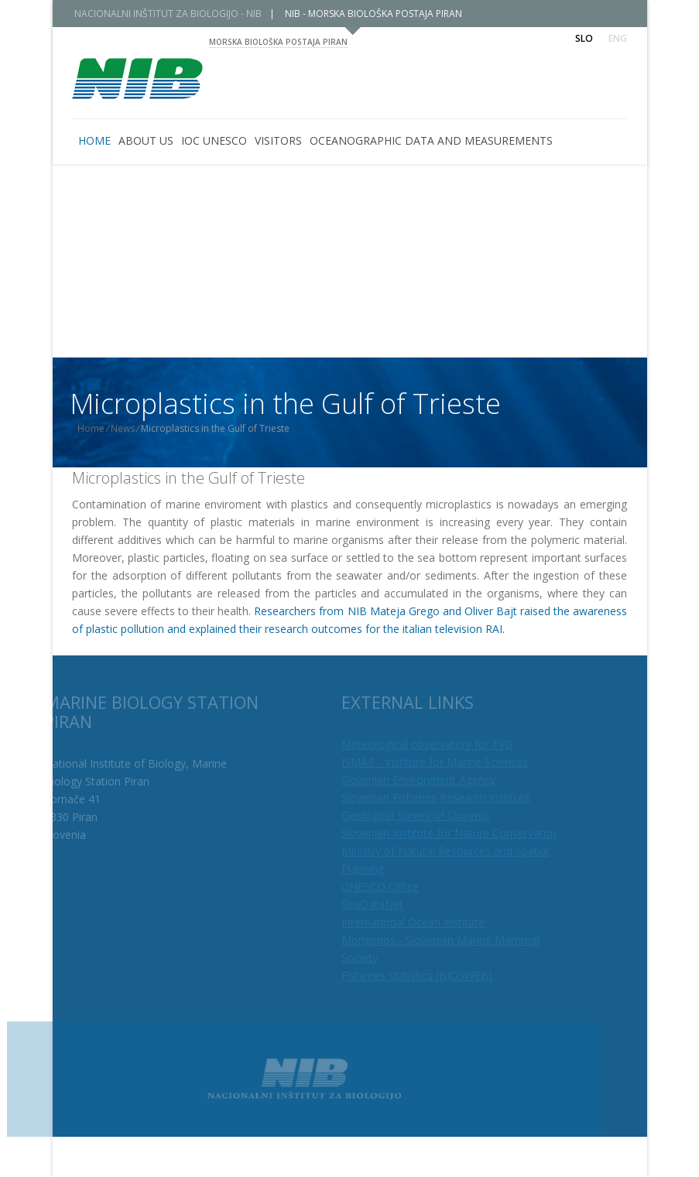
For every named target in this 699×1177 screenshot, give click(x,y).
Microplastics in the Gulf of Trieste (188, 477)
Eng (617, 38)
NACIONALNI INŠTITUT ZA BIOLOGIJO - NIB (179, 13)
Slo (584, 38)
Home (103, 428)
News (135, 428)
